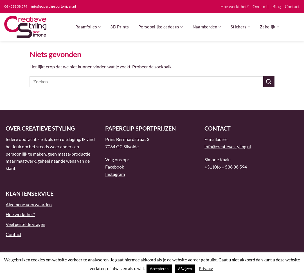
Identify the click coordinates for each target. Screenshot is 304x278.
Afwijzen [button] (185, 268)
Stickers (240, 27)
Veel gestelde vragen (25, 224)
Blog (277, 6)
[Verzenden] (268, 81)
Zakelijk (269, 27)
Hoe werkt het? (234, 6)
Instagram (115, 174)
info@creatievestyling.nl (227, 146)
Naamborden (207, 27)
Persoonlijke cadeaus (160, 27)
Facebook (114, 166)
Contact (292, 6)
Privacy (206, 268)
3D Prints (119, 26)
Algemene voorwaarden (29, 204)
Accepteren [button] (159, 268)
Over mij (261, 6)
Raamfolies (88, 27)
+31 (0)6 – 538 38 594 (225, 166)
